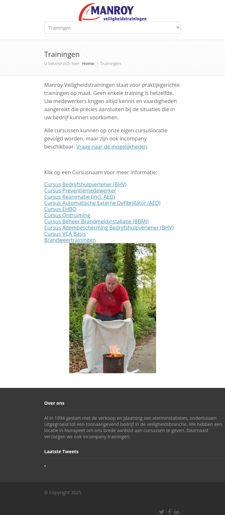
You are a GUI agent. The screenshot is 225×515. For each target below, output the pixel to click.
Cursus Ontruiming (67, 215)
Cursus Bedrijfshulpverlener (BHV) (85, 184)
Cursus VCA (58, 233)
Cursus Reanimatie (67, 196)
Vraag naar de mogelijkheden (111, 146)
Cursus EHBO (60, 209)
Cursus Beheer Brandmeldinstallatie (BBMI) (96, 221)
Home (88, 63)
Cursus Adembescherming (76, 227)
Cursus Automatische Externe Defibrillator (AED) (102, 202)
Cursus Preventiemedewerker (80, 190)
